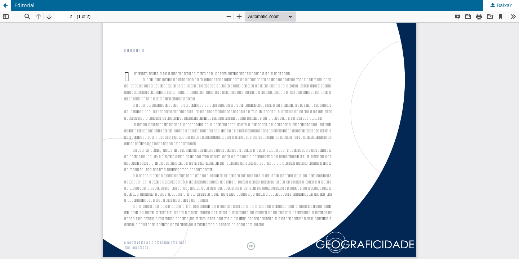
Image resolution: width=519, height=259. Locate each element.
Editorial (24, 5)
